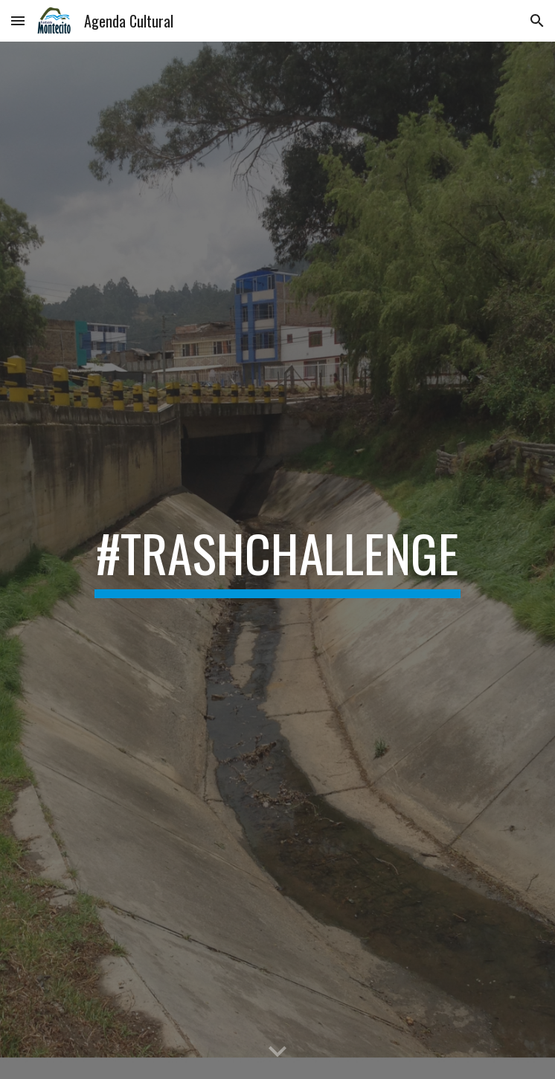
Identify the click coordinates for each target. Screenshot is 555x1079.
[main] (277, 560)
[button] (18, 20)
